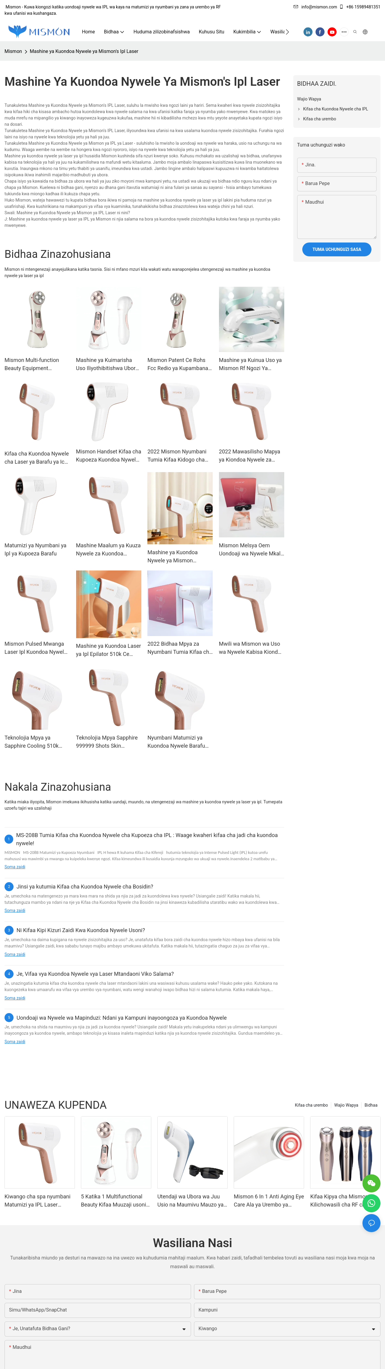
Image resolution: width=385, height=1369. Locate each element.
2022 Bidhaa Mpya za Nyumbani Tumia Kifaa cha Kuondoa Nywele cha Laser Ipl (180, 648)
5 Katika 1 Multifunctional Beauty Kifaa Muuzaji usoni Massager (113, 1201)
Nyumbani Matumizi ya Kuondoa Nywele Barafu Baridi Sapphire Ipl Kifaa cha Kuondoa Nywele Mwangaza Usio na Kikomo (176, 742)
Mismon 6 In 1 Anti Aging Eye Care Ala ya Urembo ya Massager (269, 1201)
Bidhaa (371, 1105)
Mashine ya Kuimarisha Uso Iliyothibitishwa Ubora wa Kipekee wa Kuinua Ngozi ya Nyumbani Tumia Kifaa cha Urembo (107, 364)
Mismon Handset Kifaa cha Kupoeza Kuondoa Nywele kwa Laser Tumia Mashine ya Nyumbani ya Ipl (108, 456)
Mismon (13, 51)
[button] (287, 32)
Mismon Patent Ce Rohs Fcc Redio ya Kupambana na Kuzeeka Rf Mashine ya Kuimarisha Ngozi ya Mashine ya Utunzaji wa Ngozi (179, 364)
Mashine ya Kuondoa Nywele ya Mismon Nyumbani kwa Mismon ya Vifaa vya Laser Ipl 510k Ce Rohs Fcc (179, 556)
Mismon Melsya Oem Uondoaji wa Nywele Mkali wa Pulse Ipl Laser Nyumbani (250, 550)
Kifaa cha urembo (311, 1105)
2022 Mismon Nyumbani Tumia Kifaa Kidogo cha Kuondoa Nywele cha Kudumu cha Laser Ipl (176, 456)
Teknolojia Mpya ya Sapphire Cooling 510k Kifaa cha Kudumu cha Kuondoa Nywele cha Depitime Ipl (32, 742)
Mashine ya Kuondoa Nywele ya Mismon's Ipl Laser (84, 51)
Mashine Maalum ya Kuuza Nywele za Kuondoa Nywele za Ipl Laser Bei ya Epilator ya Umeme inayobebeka (108, 550)
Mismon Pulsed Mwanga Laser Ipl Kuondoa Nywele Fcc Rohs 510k (36, 648)
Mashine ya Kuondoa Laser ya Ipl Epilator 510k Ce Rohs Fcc (108, 650)
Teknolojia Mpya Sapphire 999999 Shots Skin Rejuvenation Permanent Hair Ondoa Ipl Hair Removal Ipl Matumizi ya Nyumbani (107, 742)
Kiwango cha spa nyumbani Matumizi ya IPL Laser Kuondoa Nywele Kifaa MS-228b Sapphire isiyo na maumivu (37, 1201)
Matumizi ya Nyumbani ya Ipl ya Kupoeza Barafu (35, 549)
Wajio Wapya (346, 1105)
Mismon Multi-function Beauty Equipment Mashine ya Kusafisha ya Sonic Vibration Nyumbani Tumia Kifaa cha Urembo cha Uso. (36, 364)
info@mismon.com (315, 7)
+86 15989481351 (359, 7)
